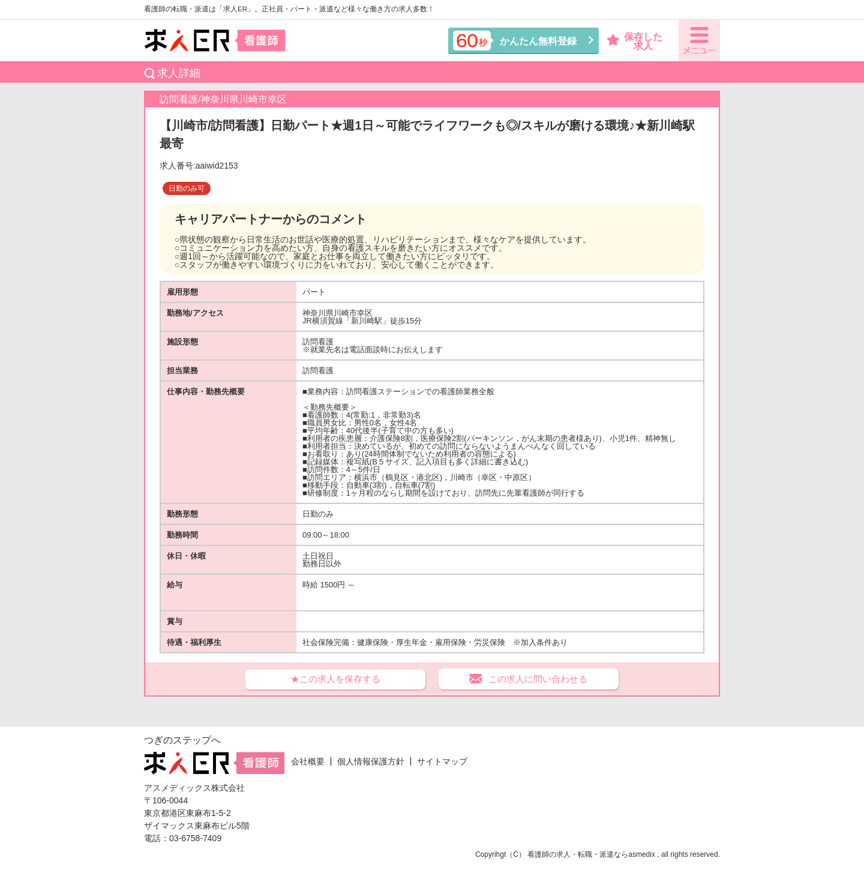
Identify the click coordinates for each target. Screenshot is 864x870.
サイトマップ (442, 761)
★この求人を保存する (335, 679)
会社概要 (308, 761)
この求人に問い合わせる (537, 679)
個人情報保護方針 (370, 761)
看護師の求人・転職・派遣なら (577, 854)
